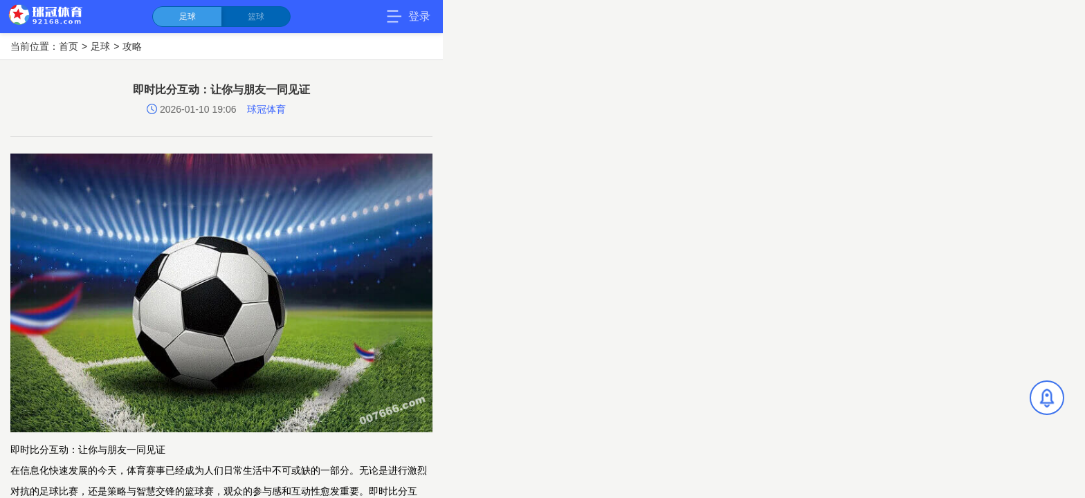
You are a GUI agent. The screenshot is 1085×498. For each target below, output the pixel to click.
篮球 (256, 16)
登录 (419, 16)
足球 (187, 16)
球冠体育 (266, 109)
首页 (68, 46)
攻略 (132, 46)
